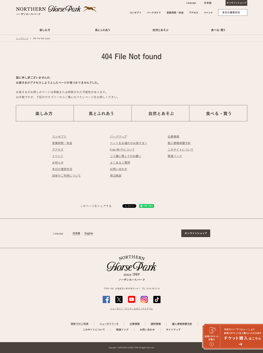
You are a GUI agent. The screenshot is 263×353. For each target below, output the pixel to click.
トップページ (22, 38)
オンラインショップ (236, 3)
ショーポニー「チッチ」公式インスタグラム (131, 308)
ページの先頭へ (255, 218)
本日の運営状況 (231, 12)
